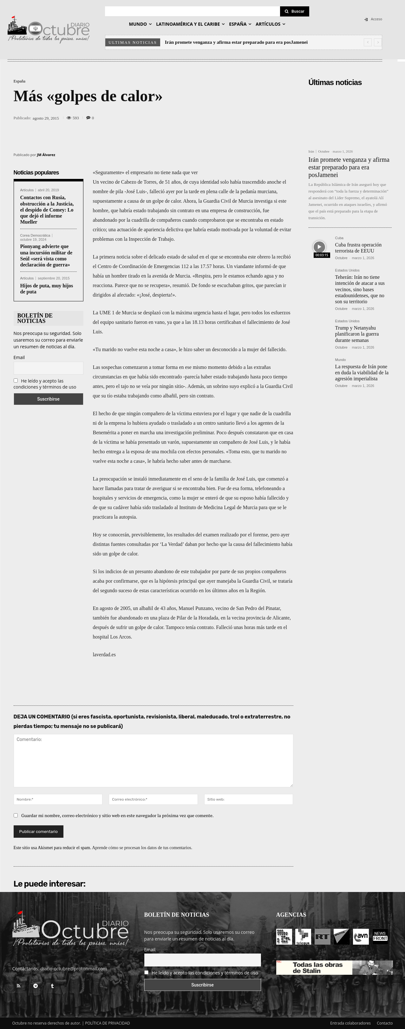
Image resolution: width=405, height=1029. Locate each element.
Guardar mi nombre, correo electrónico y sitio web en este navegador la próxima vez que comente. (117, 815)
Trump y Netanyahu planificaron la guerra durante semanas (357, 334)
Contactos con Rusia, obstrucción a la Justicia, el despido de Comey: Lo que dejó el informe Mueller (47, 210)
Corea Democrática (35, 235)
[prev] (368, 42)
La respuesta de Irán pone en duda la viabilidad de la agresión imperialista (362, 372)
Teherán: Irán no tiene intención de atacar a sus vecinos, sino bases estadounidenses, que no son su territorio (360, 289)
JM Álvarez (46, 154)
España (20, 81)
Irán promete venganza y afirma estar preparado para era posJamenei (236, 42)
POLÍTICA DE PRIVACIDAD (107, 1023)
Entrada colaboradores (350, 1023)
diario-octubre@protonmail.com (74, 969)
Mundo (340, 360)
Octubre (323, 151)
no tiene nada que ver (175, 172)
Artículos (27, 190)
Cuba (339, 238)
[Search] (294, 11)
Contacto (385, 1023)
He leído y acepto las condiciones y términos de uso (45, 384)
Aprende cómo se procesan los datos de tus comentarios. (142, 847)
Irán (311, 151)
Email (19, 357)
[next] (378, 42)
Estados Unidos (347, 270)
